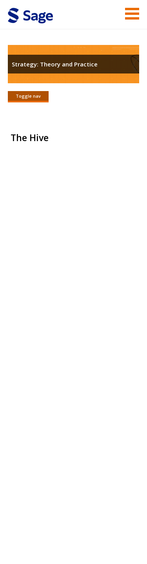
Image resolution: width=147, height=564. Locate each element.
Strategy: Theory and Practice (55, 64)
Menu (132, 14)
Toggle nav (28, 96)
